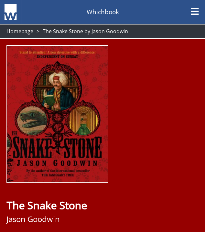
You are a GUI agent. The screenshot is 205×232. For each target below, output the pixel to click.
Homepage (19, 31)
